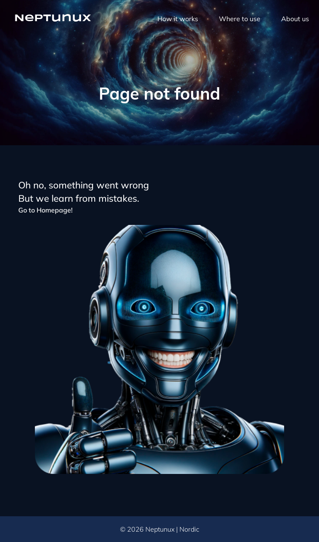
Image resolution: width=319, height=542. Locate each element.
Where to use (239, 19)
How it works (177, 19)
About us (295, 19)
